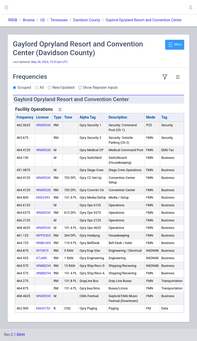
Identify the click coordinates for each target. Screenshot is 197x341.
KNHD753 (43, 308)
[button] (190, 7)
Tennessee (58, 20)
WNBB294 (43, 266)
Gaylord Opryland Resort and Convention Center (144, 20)
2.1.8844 (18, 335)
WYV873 (42, 250)
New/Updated (63, 87)
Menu (174, 45)
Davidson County (86, 20)
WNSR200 (43, 125)
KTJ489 (41, 258)
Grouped (24, 87)
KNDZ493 (43, 197)
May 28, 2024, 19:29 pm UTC (49, 62)
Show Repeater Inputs (100, 87)
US (42, 20)
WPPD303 (43, 235)
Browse (29, 20)
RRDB (12, 20)
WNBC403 (43, 243)
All (42, 87)
